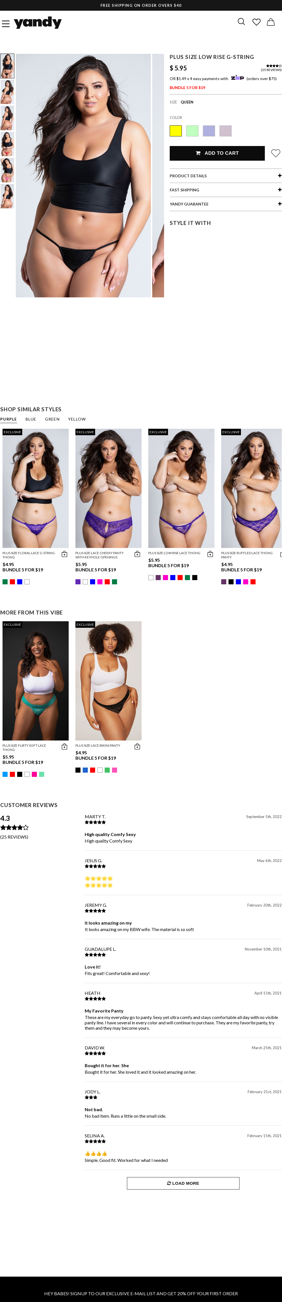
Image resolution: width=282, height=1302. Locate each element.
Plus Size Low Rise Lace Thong (174, 553)
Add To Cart (217, 153)
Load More (183, 1183)
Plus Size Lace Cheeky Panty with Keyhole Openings (99, 555)
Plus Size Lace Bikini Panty (97, 745)
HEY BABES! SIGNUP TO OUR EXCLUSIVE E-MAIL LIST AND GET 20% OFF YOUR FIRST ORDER (141, 1293)
